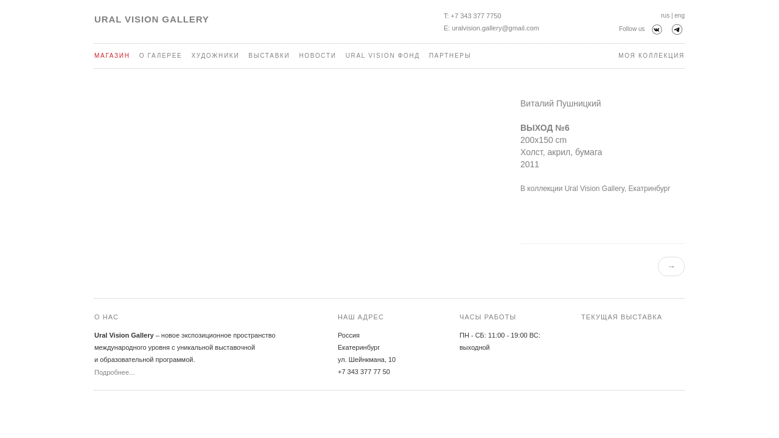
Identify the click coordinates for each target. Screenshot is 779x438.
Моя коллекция (651, 55)
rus (665, 15)
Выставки (269, 55)
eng (679, 15)
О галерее (161, 55)
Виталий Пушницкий (560, 103)
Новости (317, 55)
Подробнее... (114, 372)
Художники (215, 55)
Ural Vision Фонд (383, 55)
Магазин (112, 55)
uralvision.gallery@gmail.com (495, 28)
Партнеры (450, 55)
